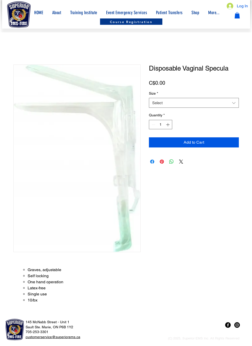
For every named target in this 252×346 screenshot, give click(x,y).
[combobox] (194, 103)
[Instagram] (237, 325)
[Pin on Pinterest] (162, 162)
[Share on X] (181, 162)
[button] (214, 12)
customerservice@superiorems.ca (53, 337)
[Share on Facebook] (152, 162)
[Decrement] (153, 124)
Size (153, 93)
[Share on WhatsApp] (171, 162)
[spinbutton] (160, 124)
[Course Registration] (131, 21)
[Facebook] (228, 325)
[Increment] (168, 124)
